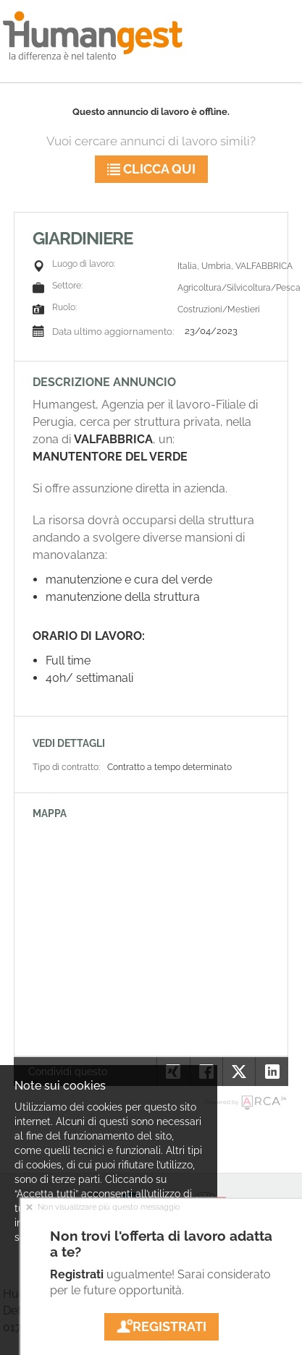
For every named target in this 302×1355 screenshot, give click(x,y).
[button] (271, 1071)
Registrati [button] (161, 1326)
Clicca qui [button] (151, 168)
